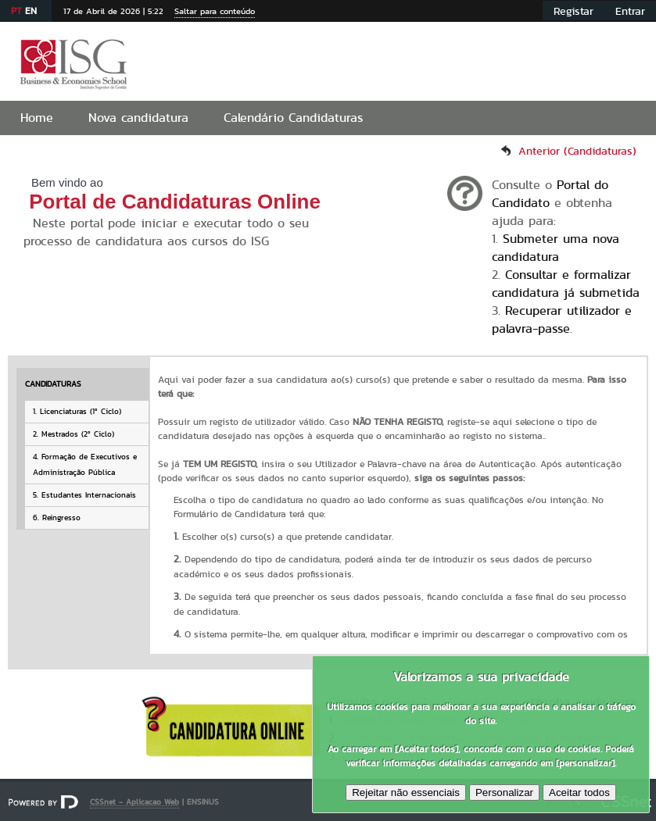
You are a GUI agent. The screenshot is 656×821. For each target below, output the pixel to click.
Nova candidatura (138, 118)
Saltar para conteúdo (214, 11)
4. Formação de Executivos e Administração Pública (85, 464)
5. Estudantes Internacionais (84, 495)
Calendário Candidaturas (293, 118)
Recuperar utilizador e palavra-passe (562, 319)
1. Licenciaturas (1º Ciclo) (77, 411)
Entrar (630, 11)
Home (36, 118)
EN (31, 10)
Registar (573, 11)
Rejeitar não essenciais (406, 792)
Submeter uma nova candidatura (555, 248)
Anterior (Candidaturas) (577, 151)
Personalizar (504, 792)
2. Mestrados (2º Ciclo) (73, 434)
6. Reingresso (57, 517)
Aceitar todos (579, 792)
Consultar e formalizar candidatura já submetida (566, 284)
